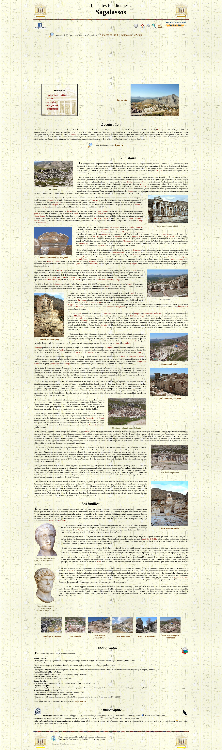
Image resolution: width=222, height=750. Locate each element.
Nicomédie (105, 229)
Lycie (78, 352)
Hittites (130, 182)
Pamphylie (136, 236)
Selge (141, 220)
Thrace (172, 259)
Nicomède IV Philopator (152, 313)
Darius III (139, 227)
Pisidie (73, 134)
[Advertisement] (111, 59)
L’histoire (50, 98)
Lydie (45, 207)
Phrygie (117, 236)
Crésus (104, 211)
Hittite (142, 184)
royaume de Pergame (53, 279)
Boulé (132, 293)
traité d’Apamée (74, 279)
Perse (76, 214)
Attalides (62, 277)
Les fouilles (51, 102)
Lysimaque (180, 259)
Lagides (77, 264)
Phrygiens (94, 200)
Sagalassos (101, 245)
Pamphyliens (121, 307)
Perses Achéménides (100, 218)
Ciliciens (110, 307)
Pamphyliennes (39, 216)
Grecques (100, 214)
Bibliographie (52, 105)
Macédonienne (118, 252)
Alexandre (115, 227)
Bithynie (137, 313)
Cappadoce (82, 300)
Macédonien (130, 218)
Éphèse (84, 320)
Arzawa (145, 182)
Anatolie (158, 170)
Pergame (72, 277)
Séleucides (92, 261)
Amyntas (104, 325)
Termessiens (82, 243)
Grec (135, 270)
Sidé (100, 425)
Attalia (159, 130)
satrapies (37, 214)
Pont (87, 302)
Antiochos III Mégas (113, 279)
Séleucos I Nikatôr (54, 261)
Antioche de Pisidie (136, 357)
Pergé (67, 363)
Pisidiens (79, 307)
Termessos (42, 223)
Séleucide (101, 279)
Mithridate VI (95, 302)
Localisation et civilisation (57, 95)
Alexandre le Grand (181, 577)
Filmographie (52, 109)
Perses (69, 211)
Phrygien (54, 205)
